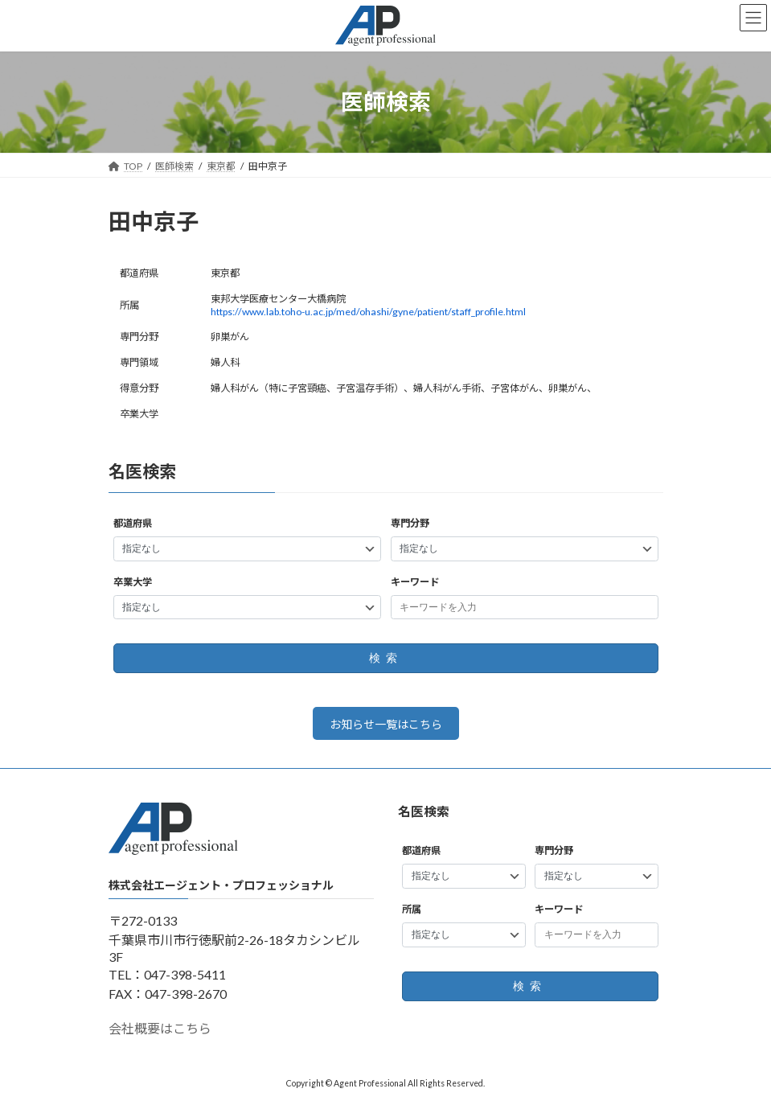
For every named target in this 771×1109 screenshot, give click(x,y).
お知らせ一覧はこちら (386, 724)
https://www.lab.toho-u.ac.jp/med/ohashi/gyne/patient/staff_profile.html (368, 312)
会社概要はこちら (160, 1029)
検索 (385, 658)
